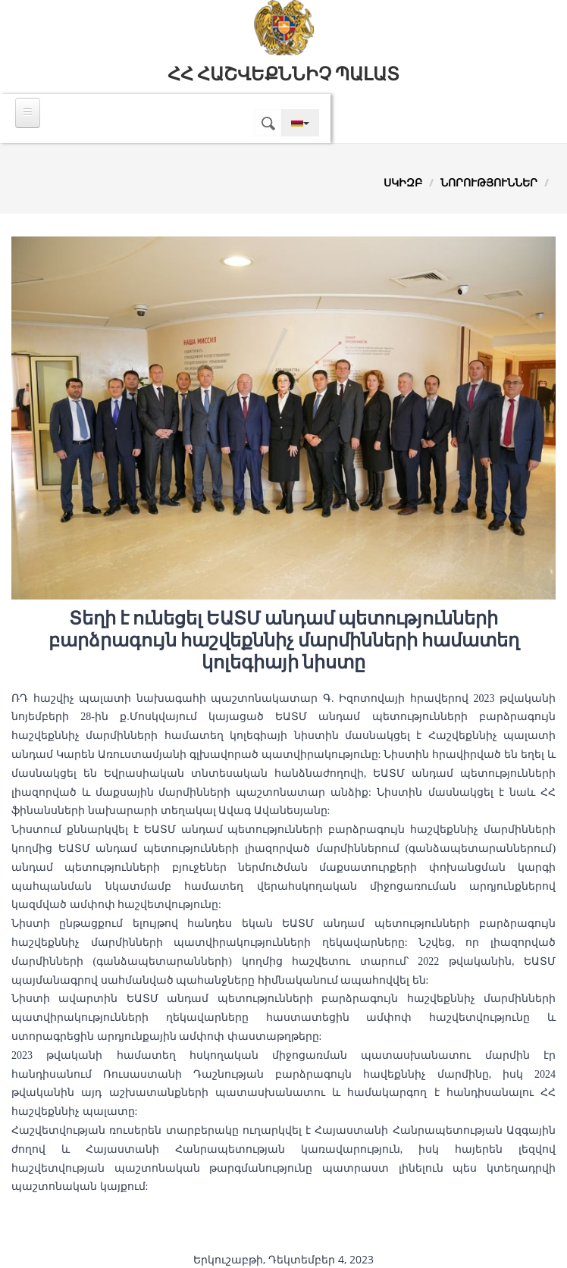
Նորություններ (488, 182)
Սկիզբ (403, 182)
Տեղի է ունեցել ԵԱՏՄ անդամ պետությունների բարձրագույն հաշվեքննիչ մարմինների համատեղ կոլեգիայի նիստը (284, 640)
